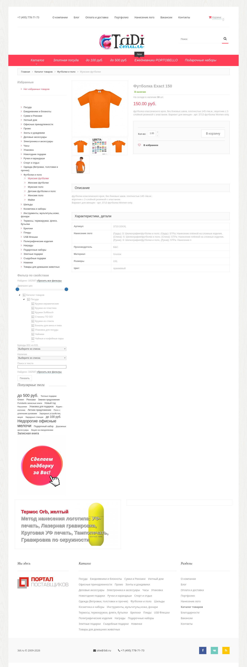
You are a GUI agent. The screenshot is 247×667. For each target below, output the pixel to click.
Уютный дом (30, 118)
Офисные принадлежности (38, 122)
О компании (61, 17)
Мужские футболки (38, 176)
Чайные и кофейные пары (47, 337)
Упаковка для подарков (41, 405)
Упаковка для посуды (44, 328)
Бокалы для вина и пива (46, 324)
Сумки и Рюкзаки (33, 114)
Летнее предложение (39, 408)
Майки (31, 198)
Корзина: (219, 17)
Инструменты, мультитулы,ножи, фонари (132, 602)
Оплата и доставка (98, 17)
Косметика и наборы (35, 207)
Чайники (37, 332)
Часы (26, 144)
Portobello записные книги (29, 401)
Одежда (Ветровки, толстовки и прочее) (103, 597)
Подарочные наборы (35, 248)
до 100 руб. (53, 415)
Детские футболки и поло (42, 189)
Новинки (28, 260)
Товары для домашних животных (42, 265)
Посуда (28, 105)
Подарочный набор (43, 424)
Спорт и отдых (31, 161)
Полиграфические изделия (38, 239)
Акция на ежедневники (42, 428)
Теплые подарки (48, 394)
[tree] (41, 315)
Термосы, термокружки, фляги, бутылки (103, 608)
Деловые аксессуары (35, 135)
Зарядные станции (34, 415)
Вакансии (167, 17)
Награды (28, 243)
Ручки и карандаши (34, 156)
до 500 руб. (27, 393)
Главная (25, 70)
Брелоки (28, 226)
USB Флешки (31, 235)
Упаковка (29, 148)
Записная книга (28, 431)
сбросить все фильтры (49, 279)
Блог (78, 17)
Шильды (28, 202)
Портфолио (123, 17)
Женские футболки (38, 181)
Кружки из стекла (42, 319)
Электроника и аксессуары (38, 139)
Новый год (50, 401)
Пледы (27, 230)
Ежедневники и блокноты (37, 109)
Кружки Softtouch (42, 311)
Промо (27, 126)
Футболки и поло (66, 70)
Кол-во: (142, 132)
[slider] (17, 287)
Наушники (22, 405)
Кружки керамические (45, 302)
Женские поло (36, 193)
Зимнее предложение (49, 398)
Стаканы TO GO (42, 315)
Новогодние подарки (35, 152)
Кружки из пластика (43, 306)
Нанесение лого (146, 17)
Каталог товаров (44, 70)
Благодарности (190, 608)
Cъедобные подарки (35, 256)
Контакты (185, 17)
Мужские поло (36, 185)
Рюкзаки (31, 397)
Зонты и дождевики (34, 131)
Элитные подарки (33, 252)
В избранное (150, 143)
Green (20, 397)
